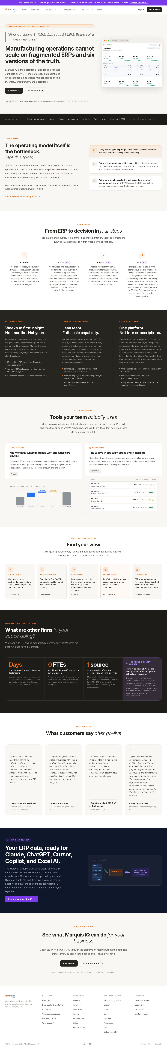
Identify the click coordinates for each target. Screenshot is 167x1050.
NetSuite (86, 119)
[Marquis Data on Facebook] (96, 1044)
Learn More (154, 9)
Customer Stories (142, 1000)
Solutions (50, 10)
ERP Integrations (68, 10)
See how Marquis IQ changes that (22, 196)
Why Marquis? (48, 1023)
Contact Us (139, 1009)
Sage (52, 119)
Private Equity (79, 1027)
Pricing (76, 1014)
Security (158, 1044)
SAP (96, 119)
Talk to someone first (93, 963)
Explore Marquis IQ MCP (21, 899)
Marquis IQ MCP (49, 1018)
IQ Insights (46, 1009)
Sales (75, 1023)
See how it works (36, 90)
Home (25, 9)
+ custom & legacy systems (141, 119)
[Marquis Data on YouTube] (90, 1044)
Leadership (140, 1005)
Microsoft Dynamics (36, 119)
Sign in (141, 9)
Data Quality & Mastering (52, 1005)
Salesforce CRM (117, 119)
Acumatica (73, 119)
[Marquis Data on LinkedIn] (84, 1044)
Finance (76, 1000)
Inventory (77, 1005)
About (101, 10)
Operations (78, 1009)
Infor (104, 119)
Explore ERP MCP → (139, 3)
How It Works (48, 1000)
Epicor (61, 119)
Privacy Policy (147, 1044)
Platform (36, 10)
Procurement (78, 1018)
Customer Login (141, 1014)
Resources (87, 10)
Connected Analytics (51, 1014)
